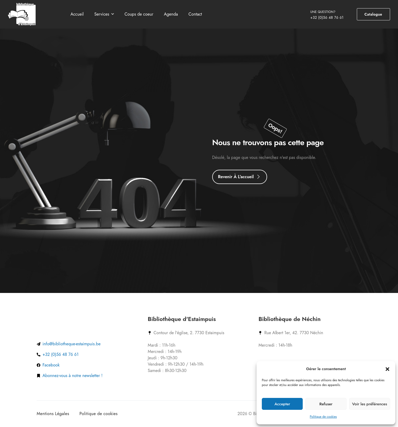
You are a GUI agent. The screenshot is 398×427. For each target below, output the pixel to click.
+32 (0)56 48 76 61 (327, 17)
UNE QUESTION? (322, 12)
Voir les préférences (369, 404)
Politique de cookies (323, 416)
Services (101, 14)
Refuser (326, 404)
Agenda (171, 14)
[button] (387, 368)
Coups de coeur (139, 14)
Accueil (77, 14)
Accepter (282, 404)
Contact (195, 14)
